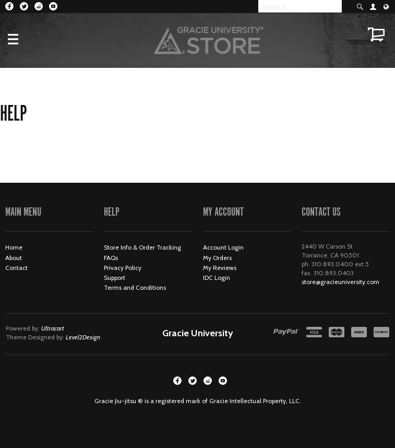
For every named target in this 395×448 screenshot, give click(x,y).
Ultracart (52, 328)
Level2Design (83, 337)
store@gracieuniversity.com (340, 282)
